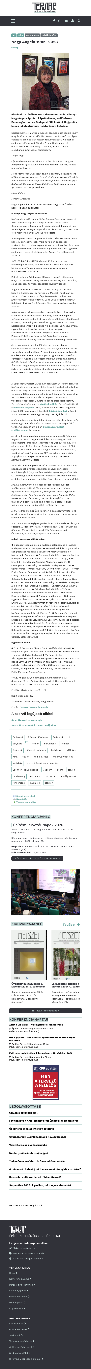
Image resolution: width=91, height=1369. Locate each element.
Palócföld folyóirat (23, 407)
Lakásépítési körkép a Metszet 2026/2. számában (68, 985)
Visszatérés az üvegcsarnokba (28, 1144)
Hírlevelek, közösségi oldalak (26, 1359)
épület (25, 756)
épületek (17, 750)
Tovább (69, 925)
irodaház (17, 763)
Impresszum (17, 1308)
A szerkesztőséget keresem (26, 1258)
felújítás (65, 743)
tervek (71, 769)
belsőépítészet (68, 776)
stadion (49, 782)
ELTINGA (50, 776)
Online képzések (19, 1296)
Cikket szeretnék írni (22, 1248)
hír (69, 737)
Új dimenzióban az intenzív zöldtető (31, 1128)
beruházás (50, 743)
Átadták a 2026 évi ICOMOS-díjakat (33, 725)
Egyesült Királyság (38, 737)
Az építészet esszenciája (26, 720)
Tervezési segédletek (21, 1341)
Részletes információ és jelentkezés (37, 858)
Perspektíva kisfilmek (22, 1284)
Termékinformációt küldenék (27, 1253)
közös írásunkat (58, 411)
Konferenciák (17, 1323)
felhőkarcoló (41, 756)
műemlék (35, 782)
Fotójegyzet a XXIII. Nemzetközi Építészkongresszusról (43, 1120)
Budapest (18, 737)
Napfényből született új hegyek (28, 1152)
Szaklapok (16, 1335)
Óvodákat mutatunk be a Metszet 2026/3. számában (28, 985)
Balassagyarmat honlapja (34, 707)
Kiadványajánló (18, 1290)
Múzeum (47, 769)
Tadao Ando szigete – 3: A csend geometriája (37, 1160)
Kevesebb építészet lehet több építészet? (35, 1177)
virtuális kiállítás (47, 404)
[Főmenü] (13, 21)
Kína (15, 756)
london (35, 743)
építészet (58, 737)
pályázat (17, 743)
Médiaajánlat (17, 1302)
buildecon (56, 750)
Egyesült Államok (36, 750)
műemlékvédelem (63, 756)
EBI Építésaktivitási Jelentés (42, 763)
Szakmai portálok (20, 1353)
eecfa (60, 769)
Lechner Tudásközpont (25, 769)
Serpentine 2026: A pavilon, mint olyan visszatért (40, 1185)
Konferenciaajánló (20, 1278)
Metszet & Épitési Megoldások (25, 1205)
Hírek (13, 1273)
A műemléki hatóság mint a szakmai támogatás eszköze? (45, 1169)
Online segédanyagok (22, 1347)
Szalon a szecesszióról (23, 1112)
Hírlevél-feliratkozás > (45, 1010)
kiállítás (71, 750)
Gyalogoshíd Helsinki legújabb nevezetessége (37, 1136)
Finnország (19, 782)
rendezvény (19, 776)
